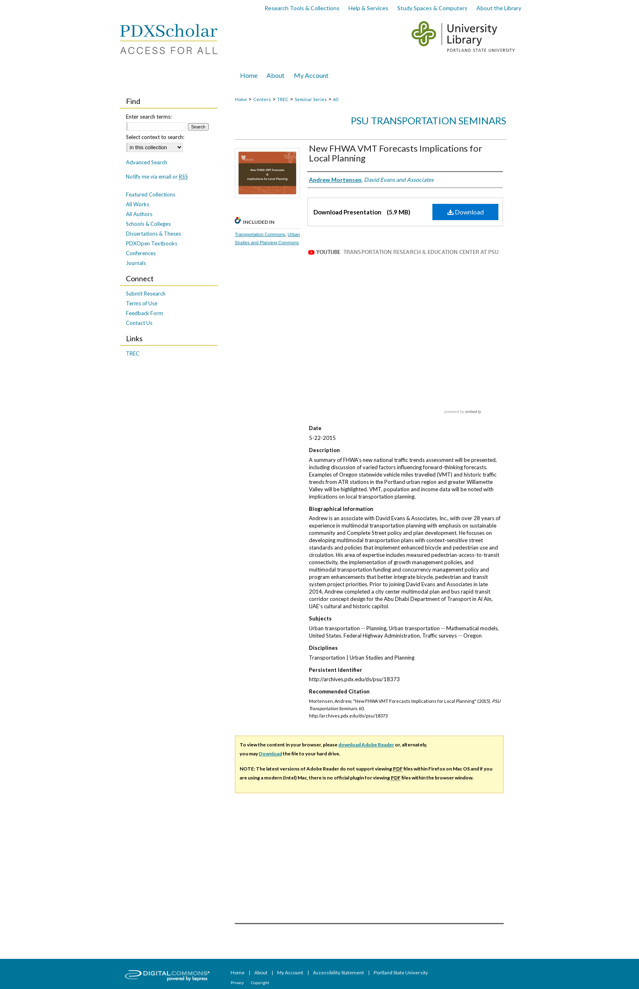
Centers (262, 99)
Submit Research (145, 293)
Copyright (260, 982)
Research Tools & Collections (301, 7)
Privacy (238, 982)
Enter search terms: (149, 116)
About (261, 972)
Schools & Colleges (148, 224)
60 (335, 99)
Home (241, 99)
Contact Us (139, 323)
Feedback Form (144, 313)
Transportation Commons (260, 234)
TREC (283, 99)
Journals (136, 263)
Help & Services (368, 7)
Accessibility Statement (339, 972)
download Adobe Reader (366, 745)
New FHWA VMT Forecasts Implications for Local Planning (395, 153)
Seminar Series (311, 99)
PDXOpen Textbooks (151, 243)
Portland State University (401, 972)
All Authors (139, 214)
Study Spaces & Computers (432, 7)
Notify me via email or (157, 176)
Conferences (141, 253)
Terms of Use (141, 303)
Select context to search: (155, 137)
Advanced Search (146, 162)
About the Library (498, 7)
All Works (137, 204)
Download (465, 212)
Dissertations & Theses (153, 233)
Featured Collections (150, 194)
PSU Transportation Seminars (428, 120)
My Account (290, 972)
